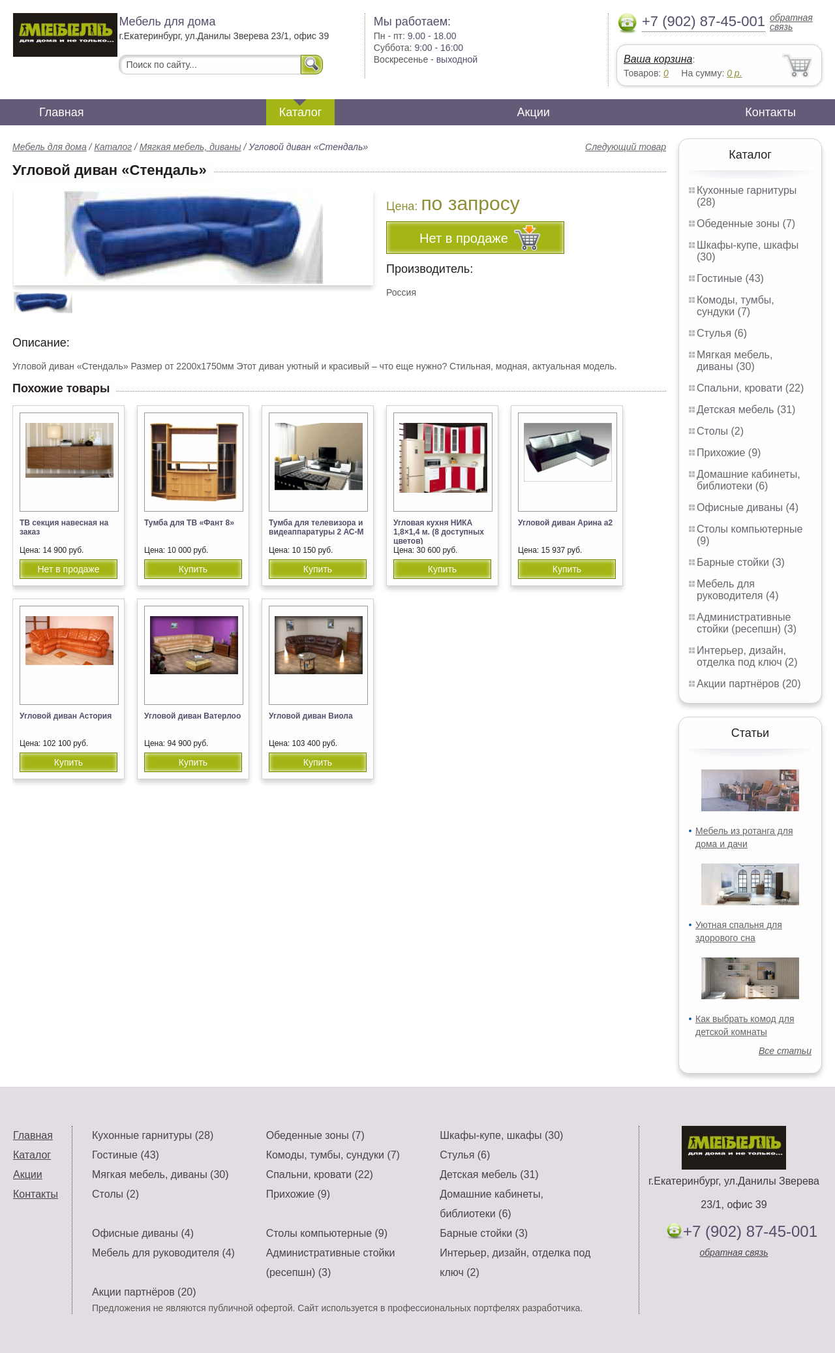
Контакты (770, 112)
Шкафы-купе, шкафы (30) (501, 1135)
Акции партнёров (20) (749, 683)
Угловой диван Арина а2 (565, 522)
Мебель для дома (49, 147)
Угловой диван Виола (311, 716)
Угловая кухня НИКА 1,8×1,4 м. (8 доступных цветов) (438, 532)
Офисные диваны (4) (747, 507)
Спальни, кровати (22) (750, 388)
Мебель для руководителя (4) (737, 589)
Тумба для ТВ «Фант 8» (189, 522)
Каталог (300, 112)
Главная (61, 112)
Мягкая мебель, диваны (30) (734, 360)
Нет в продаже (68, 569)
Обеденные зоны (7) (746, 223)
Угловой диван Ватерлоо (192, 716)
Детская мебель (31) (746, 409)
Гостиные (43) (730, 278)
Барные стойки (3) (741, 562)
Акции (533, 112)
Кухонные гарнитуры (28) (152, 1135)
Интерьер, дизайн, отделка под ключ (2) (747, 656)
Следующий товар (625, 147)
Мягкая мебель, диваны (190, 147)
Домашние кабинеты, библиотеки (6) (748, 480)
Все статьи (785, 1051)
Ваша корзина (658, 59)
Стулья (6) (722, 333)
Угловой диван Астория (66, 716)
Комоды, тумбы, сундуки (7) (735, 305)
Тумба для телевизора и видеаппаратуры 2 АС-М (316, 527)
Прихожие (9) (729, 452)
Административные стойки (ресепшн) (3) (747, 623)
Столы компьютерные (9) (326, 1233)
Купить (193, 569)
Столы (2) (720, 431)
